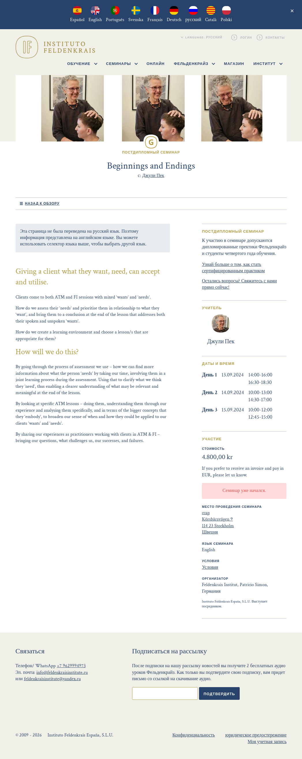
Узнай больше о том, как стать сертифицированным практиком (233, 268)
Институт (267, 63)
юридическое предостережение (256, 735)
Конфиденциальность (193, 735)
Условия (210, 567)
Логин (246, 37)
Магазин (234, 63)
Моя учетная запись (267, 742)
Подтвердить (219, 693)
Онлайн (156, 63)
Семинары (122, 63)
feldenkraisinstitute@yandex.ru (52, 679)
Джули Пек (153, 176)
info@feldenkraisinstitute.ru (62, 673)
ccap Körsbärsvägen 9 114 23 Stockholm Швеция (218, 522)
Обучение (82, 63)
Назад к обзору (42, 203)
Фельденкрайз (194, 63)
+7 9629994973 (71, 666)
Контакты (275, 37)
